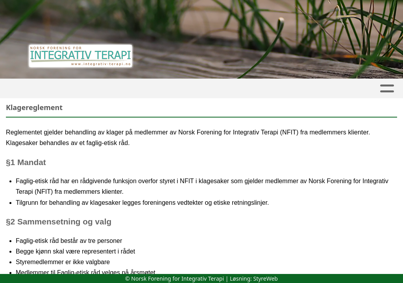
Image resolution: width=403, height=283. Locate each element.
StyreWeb (265, 278)
